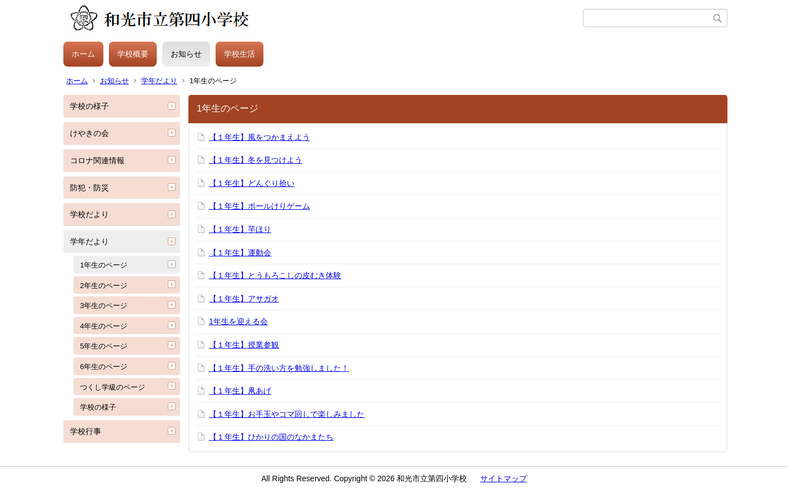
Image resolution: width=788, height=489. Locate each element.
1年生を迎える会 (238, 321)
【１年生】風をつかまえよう (259, 137)
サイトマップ (503, 478)
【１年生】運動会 (240, 252)
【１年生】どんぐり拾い (252, 183)
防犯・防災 (89, 187)
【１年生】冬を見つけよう (255, 159)
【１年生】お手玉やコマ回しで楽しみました (287, 414)
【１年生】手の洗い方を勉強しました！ (279, 368)
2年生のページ (103, 285)
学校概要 (132, 53)
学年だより (159, 81)
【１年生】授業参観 (244, 344)
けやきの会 (89, 133)
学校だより (89, 214)
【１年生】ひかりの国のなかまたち (271, 436)
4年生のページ (103, 326)
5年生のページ (103, 346)
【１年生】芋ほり (240, 229)
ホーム (83, 53)
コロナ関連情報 (97, 160)
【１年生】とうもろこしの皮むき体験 (275, 275)
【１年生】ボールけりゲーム (259, 205)
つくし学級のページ (112, 387)
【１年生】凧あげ (240, 390)
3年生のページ (103, 305)
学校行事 (85, 431)
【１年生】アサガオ (244, 298)
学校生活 (239, 53)
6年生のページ (103, 366)
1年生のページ (103, 265)
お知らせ (186, 53)
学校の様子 (89, 106)
